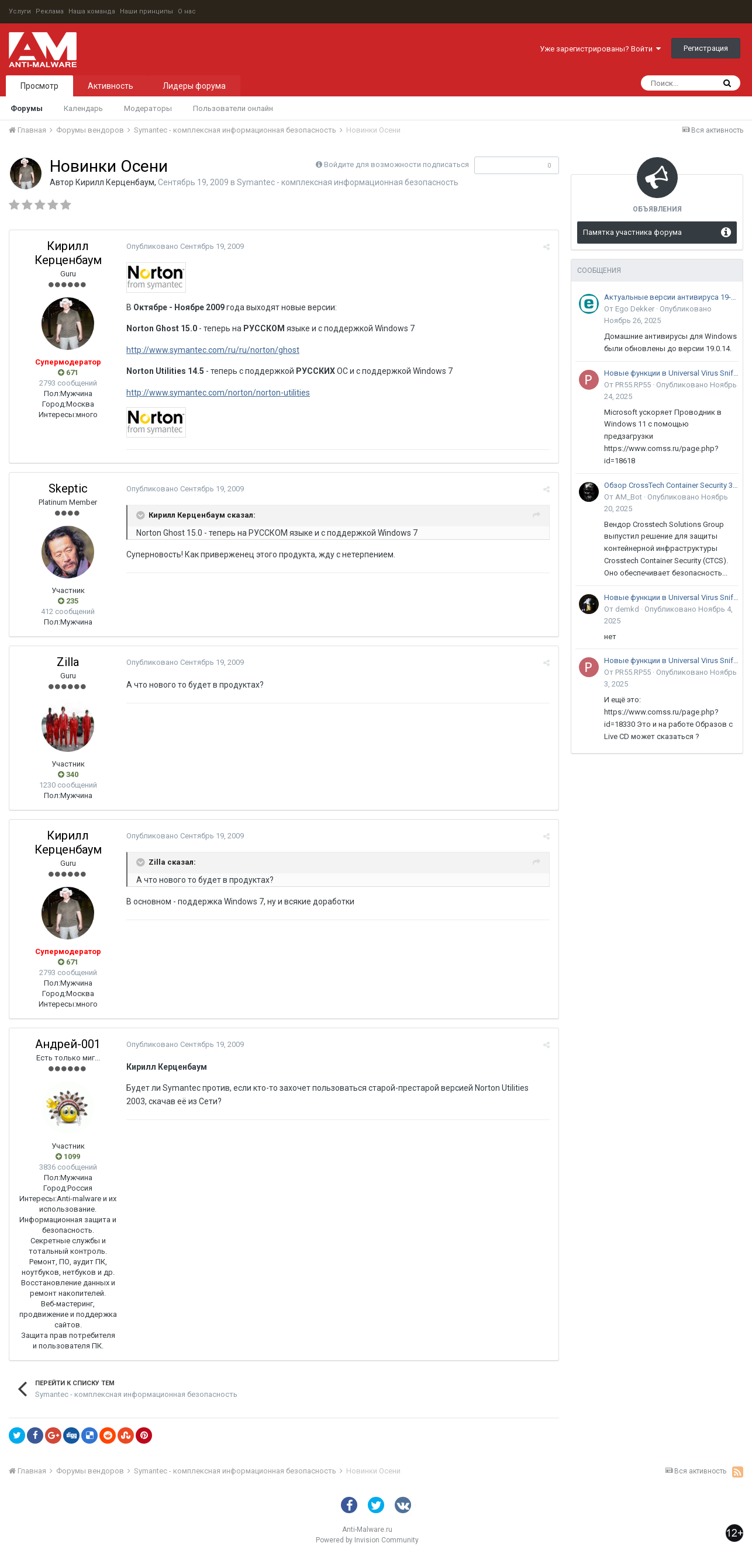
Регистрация (706, 48)
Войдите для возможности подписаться (396, 164)
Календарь (83, 108)
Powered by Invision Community (367, 1540)
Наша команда (91, 11)
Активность (110, 86)
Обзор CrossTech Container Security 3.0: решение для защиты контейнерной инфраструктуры (671, 485)
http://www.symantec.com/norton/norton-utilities (218, 392)
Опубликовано (185, 246)
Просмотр (39, 86)
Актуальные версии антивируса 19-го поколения (671, 297)
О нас (187, 11)
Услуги (20, 11)
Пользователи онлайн (233, 108)
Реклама (50, 11)
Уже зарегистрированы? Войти (600, 48)
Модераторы (148, 108)
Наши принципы (146, 11)
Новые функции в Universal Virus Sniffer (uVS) (671, 373)
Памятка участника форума (632, 232)
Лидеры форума (194, 86)
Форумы (27, 108)
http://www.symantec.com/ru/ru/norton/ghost (212, 350)
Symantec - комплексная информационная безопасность (347, 182)
